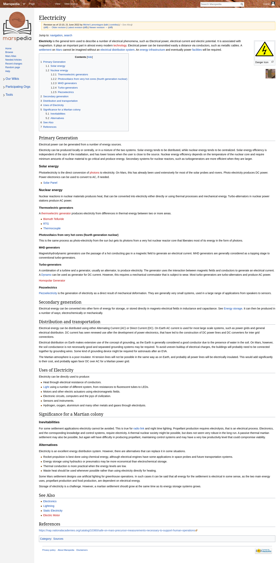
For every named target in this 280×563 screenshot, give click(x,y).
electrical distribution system (118, 49)
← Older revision (57, 27)
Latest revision (75, 27)
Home (8, 48)
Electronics (49, 501)
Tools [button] (9, 94)
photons (94, 172)
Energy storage (233, 308)
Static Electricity (52, 510)
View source (71, 3)
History (86, 3)
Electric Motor (51, 515)
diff (45, 27)
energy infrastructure (152, 49)
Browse (9, 52)
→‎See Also (125, 24)
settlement (45, 49)
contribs (114, 24)
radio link (138, 428)
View (57, 3)
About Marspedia (66, 550)
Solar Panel (50, 182)
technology (120, 45)
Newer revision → (98, 27)
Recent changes (13, 63)
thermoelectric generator (56, 213)
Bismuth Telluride (53, 219)
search (68, 35)
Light (46, 386)
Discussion (45, 3)
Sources (58, 538)
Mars (59, 49)
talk (106, 24)
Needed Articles (13, 59)
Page (32, 3)
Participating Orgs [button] (18, 86)
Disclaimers (82, 550)
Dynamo (46, 274)
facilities (197, 49)
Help (7, 71)
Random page (12, 67)
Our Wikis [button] (12, 78)
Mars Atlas (10, 56)
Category (45, 538)
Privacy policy (49, 550)
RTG (46, 223)
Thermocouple (52, 228)
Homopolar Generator (52, 280)
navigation (56, 35)
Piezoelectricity (48, 293)
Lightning (48, 505)
